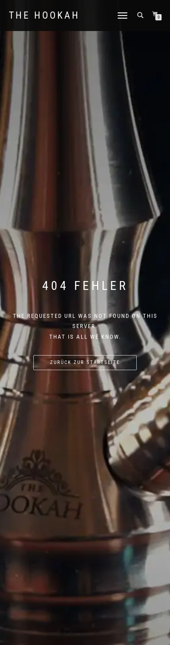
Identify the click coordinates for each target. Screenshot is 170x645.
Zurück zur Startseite (85, 362)
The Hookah (44, 15)
